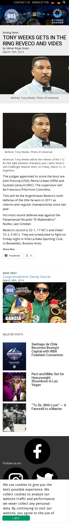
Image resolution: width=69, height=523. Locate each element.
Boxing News (11, 32)
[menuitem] (53, 2)
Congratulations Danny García (26, 276)
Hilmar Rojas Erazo (17, 48)
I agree (16, 518)
